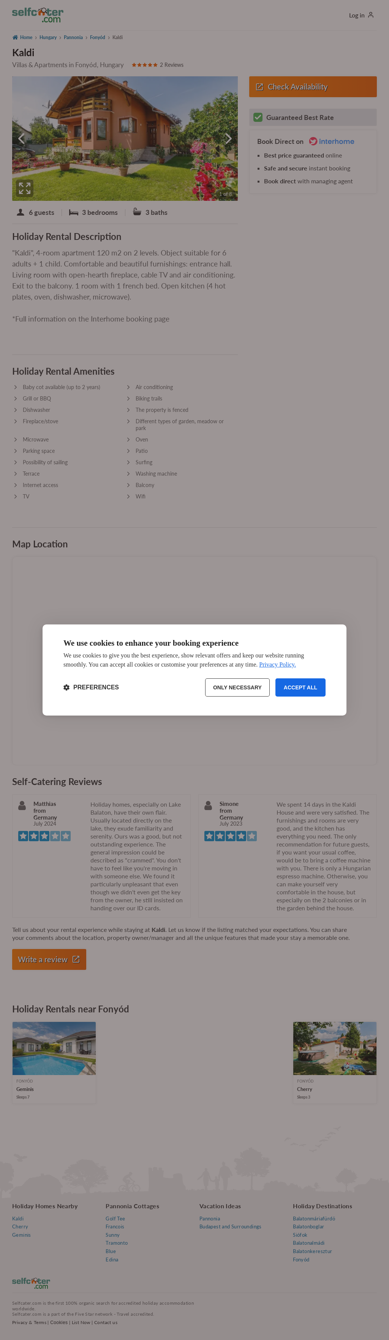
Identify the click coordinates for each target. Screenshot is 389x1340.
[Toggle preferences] (91, 687)
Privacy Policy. (277, 664)
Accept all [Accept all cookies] (300, 687)
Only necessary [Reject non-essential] (237, 687)
